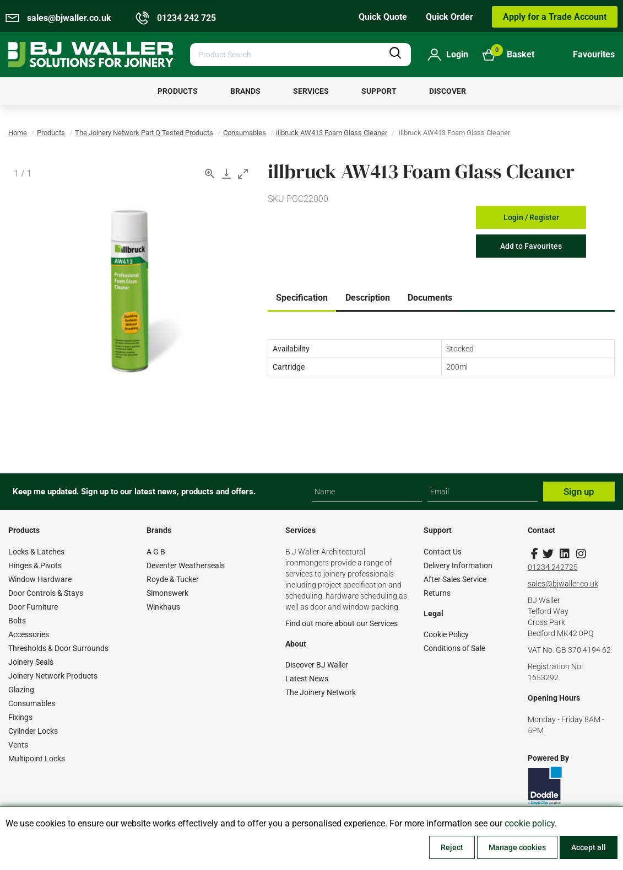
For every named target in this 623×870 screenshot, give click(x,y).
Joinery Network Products (52, 675)
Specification (302, 297)
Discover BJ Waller (316, 664)
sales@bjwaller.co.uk (563, 583)
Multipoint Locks (36, 758)
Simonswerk (167, 593)
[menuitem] (177, 91)
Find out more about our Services (341, 623)
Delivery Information (458, 565)
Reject (452, 847)
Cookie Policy (446, 634)
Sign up (579, 491)
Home (17, 133)
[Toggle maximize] (243, 173)
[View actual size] (210, 173)
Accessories (28, 634)
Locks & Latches (36, 551)
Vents (18, 744)
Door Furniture (33, 606)
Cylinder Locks (33, 731)
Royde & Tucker (173, 579)
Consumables (244, 133)
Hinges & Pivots (35, 565)
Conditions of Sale (454, 648)
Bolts (17, 620)
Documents (430, 297)
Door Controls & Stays (45, 593)
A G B (156, 551)
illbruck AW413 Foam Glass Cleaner (331, 133)
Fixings (20, 717)
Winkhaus (163, 606)
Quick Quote (383, 17)
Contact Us (443, 551)
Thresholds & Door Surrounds (58, 648)
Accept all (588, 847)
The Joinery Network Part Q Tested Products (144, 133)
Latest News (306, 678)
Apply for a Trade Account (554, 17)
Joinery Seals (30, 662)
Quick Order (449, 17)
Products (51, 133)
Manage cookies (517, 847)
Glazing (21, 689)
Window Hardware (40, 579)
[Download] (226, 173)
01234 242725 (553, 567)
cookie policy (530, 823)
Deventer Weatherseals (186, 565)
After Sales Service (455, 579)
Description (367, 297)
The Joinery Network (320, 692)
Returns (437, 593)
